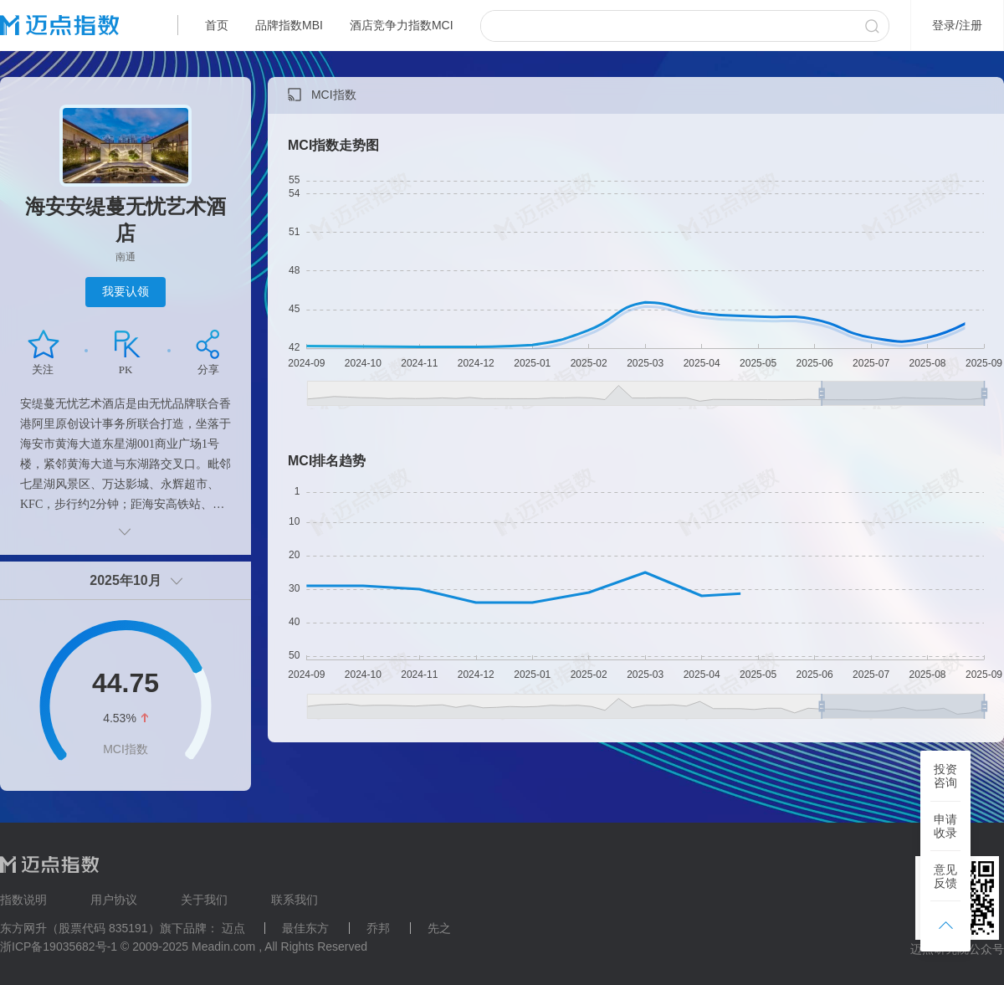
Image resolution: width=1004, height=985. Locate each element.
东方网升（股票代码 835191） (80, 928)
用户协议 (113, 899)
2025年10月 (125, 580)
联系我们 (294, 899)
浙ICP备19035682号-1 (58, 946)
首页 (216, 25)
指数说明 (23, 899)
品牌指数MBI (289, 25)
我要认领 (125, 291)
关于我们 (204, 899)
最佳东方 (305, 928)
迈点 (233, 928)
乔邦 (378, 928)
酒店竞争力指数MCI (401, 25)
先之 (439, 928)
